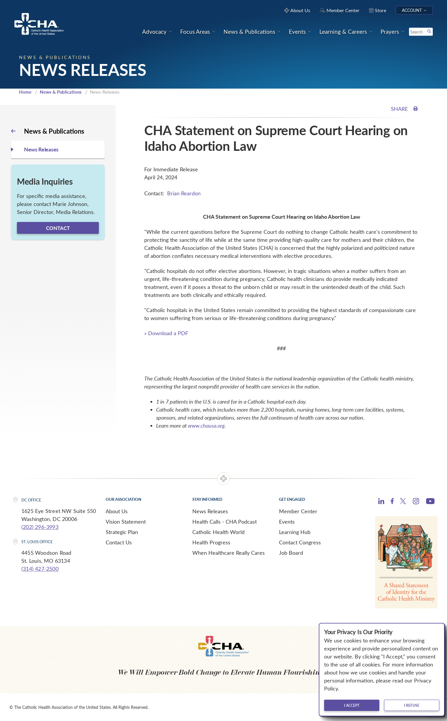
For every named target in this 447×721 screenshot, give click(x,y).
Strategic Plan (122, 531)
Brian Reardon (184, 193)
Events (287, 521)
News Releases (210, 511)
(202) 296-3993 (39, 526)
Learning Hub (294, 531)
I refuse (411, 705)
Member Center (298, 511)
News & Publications (61, 92)
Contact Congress (300, 542)
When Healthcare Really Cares (228, 552)
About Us (117, 511)
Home (25, 92)
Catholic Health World (218, 531)
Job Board (291, 552)
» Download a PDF (166, 333)
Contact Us (119, 542)
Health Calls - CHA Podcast (224, 521)
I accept (351, 705)
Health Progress (211, 542)
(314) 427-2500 (39, 568)
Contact (58, 227)
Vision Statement (126, 521)
